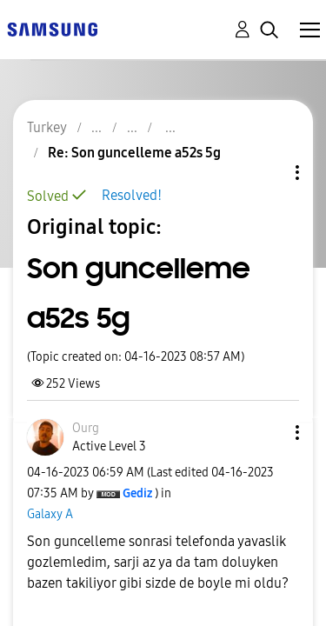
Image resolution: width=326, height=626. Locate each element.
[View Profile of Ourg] (85, 428)
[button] (268, 432)
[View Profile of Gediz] (137, 493)
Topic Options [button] (267, 172)
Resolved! (132, 195)
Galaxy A (50, 514)
